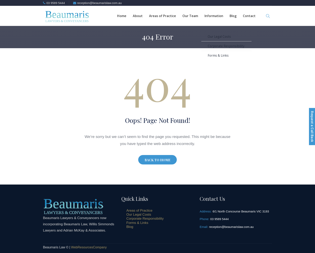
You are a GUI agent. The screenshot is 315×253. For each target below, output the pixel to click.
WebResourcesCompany (89, 247)
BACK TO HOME (157, 160)
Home (121, 16)
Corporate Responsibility (145, 218)
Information (214, 16)
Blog (233, 16)
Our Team (190, 16)
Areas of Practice (162, 16)
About (138, 16)
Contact (249, 16)
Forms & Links (137, 223)
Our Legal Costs (138, 214)
